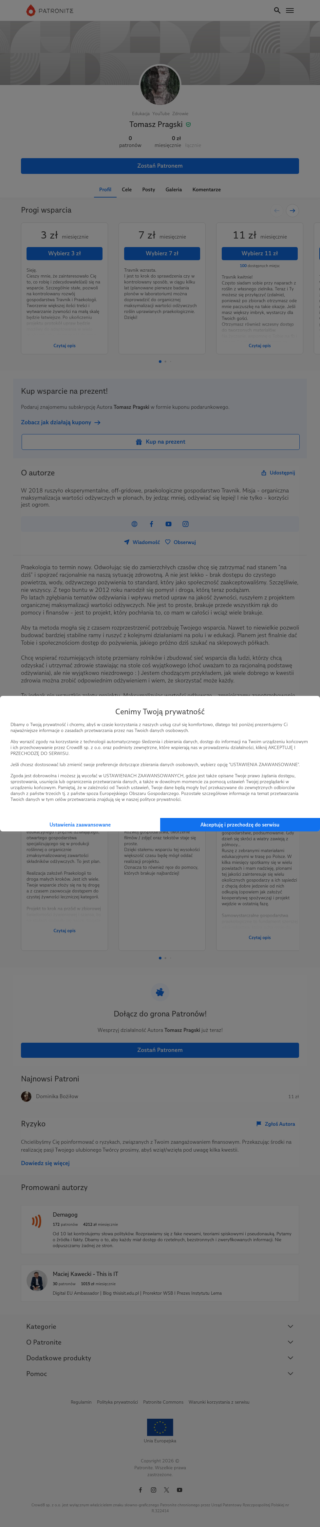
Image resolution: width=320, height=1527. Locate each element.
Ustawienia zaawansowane (80, 824)
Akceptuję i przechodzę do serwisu (239, 824)
